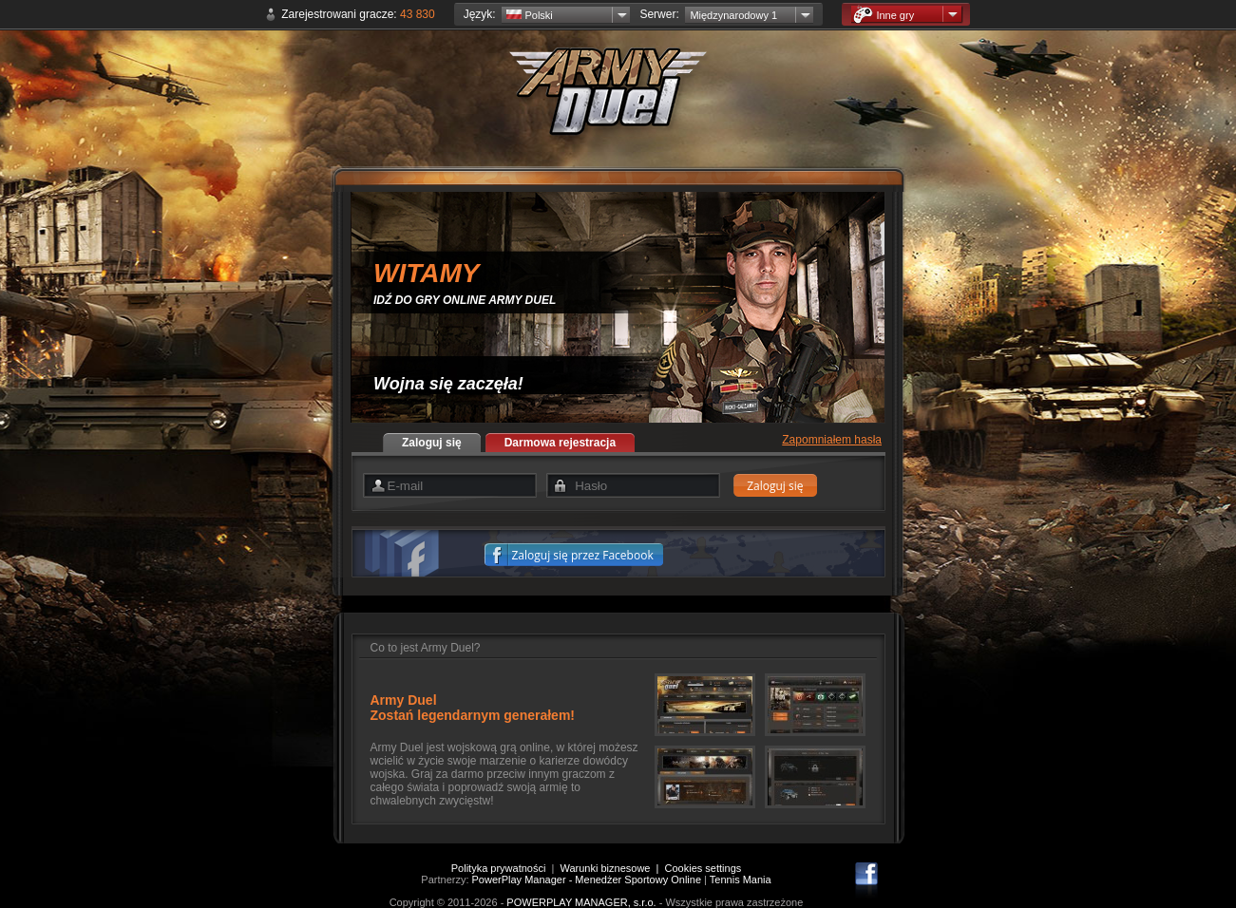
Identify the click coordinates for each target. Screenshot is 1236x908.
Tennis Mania (740, 879)
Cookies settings (703, 868)
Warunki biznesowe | (612, 868)
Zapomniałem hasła (832, 439)
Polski (529, 15)
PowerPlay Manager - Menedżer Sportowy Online (587, 879)
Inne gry (883, 15)
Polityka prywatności (498, 868)
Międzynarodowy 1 (733, 15)
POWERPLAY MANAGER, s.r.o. (581, 902)
